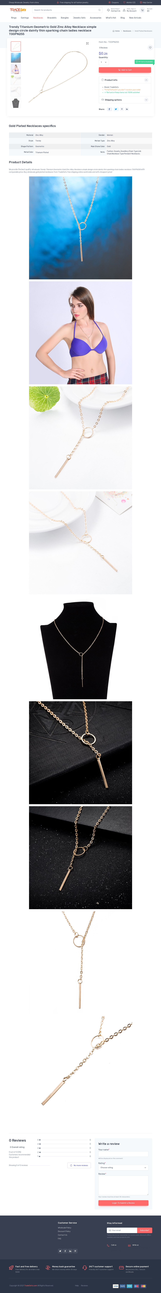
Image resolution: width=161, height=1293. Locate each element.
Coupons (114, 2)
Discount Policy (64, 1231)
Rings (13, 18)
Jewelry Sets (79, 18)
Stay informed (114, 1223)
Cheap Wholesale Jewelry (19, 3)
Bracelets (51, 18)
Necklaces (38, 18)
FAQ (59, 1239)
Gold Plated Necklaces (143, 31)
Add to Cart (125, 70)
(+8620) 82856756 (115, 1249)
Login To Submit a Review (123, 1203)
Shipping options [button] (111, 99)
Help (77, 1286)
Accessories (95, 18)
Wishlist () (129, 2)
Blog (123, 18)
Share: (102, 109)
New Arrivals (135, 18)
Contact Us (62, 1235)
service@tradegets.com (142, 1248)
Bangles (65, 18)
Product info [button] (109, 80)
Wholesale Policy (64, 1228)
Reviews (84, 1286)
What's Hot (111, 18)
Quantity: (103, 57)
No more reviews (79, 1165)
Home (116, 31)
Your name (103, 1149)
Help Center (146, 2)
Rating (102, 1163)
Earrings (25, 18)
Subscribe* (144, 1230)
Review (102, 1174)
